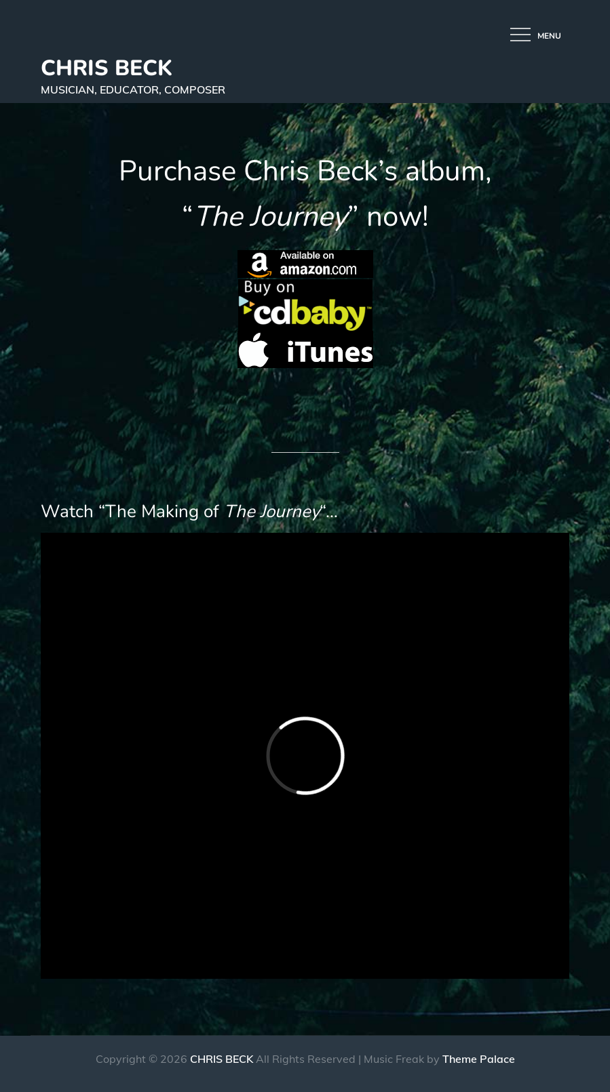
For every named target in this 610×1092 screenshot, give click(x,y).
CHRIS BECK (106, 68)
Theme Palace (478, 1059)
